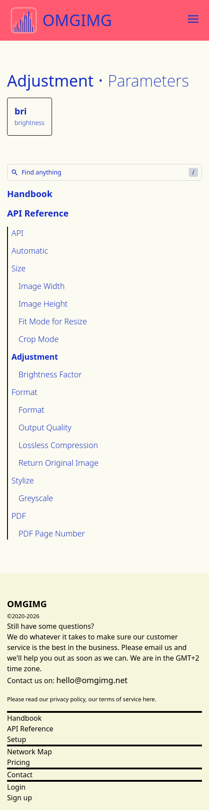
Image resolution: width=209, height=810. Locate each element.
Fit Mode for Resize (53, 321)
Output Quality (45, 427)
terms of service (120, 699)
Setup (16, 739)
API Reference (30, 729)
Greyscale (36, 498)
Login (16, 787)
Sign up (19, 797)
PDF (18, 515)
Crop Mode (39, 339)
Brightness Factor (50, 374)
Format (24, 392)
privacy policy (68, 699)
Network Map (29, 752)
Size (18, 268)
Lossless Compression (58, 445)
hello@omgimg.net (92, 680)
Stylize (22, 480)
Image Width (42, 286)
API (17, 233)
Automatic (29, 250)
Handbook (29, 194)
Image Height (43, 303)
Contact (20, 775)
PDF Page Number (52, 533)
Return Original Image (58, 462)
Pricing (18, 762)
